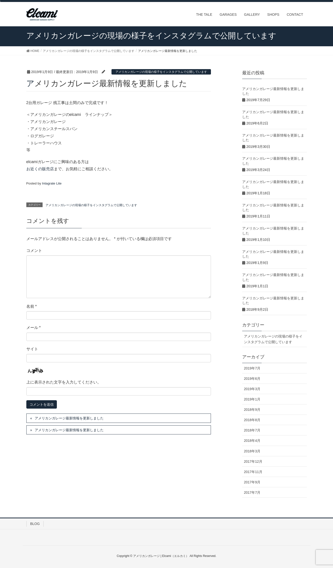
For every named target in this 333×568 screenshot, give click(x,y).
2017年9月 (252, 482)
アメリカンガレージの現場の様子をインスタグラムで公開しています (161, 72)
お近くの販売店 (40, 169)
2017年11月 (253, 472)
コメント (34, 250)
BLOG (35, 524)
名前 (31, 306)
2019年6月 (252, 379)
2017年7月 (252, 492)
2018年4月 (252, 441)
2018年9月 (252, 410)
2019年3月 (252, 389)
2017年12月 (253, 461)
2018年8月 (252, 420)
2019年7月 (252, 368)
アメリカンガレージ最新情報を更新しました (69, 418)
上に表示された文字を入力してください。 (63, 382)
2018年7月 (252, 430)
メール (33, 327)
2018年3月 (252, 451)
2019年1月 (252, 399)
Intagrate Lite (52, 183)
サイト (32, 349)
